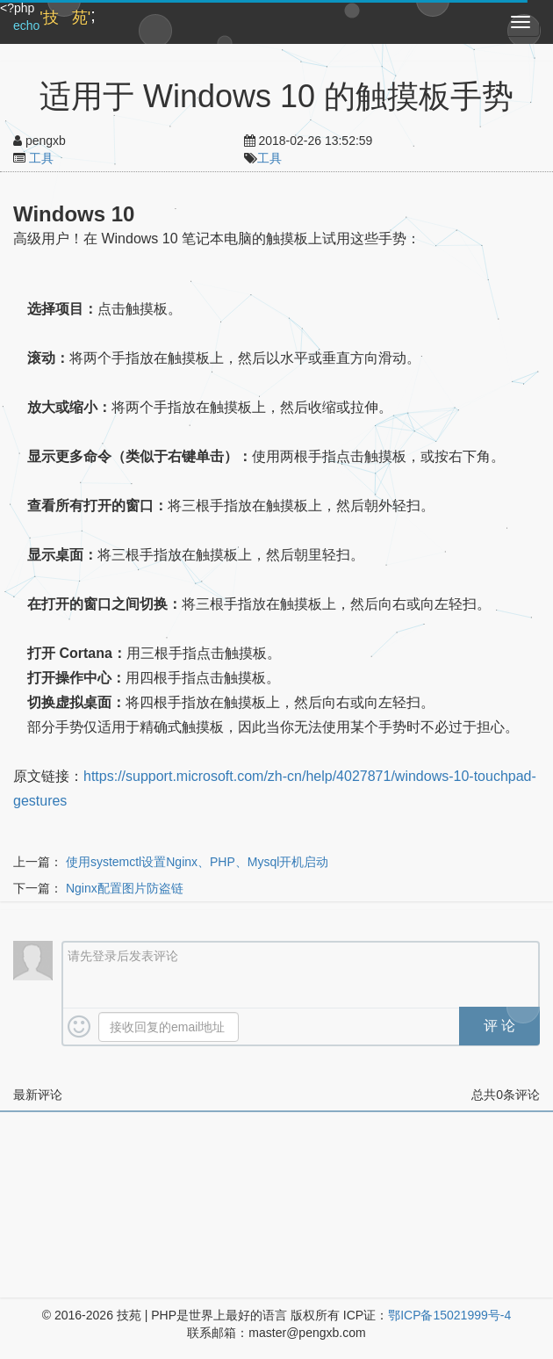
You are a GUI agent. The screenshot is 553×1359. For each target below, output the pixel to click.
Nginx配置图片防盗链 (124, 888)
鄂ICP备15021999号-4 (449, 1315)
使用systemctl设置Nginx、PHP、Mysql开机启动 (197, 862)
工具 (41, 158)
